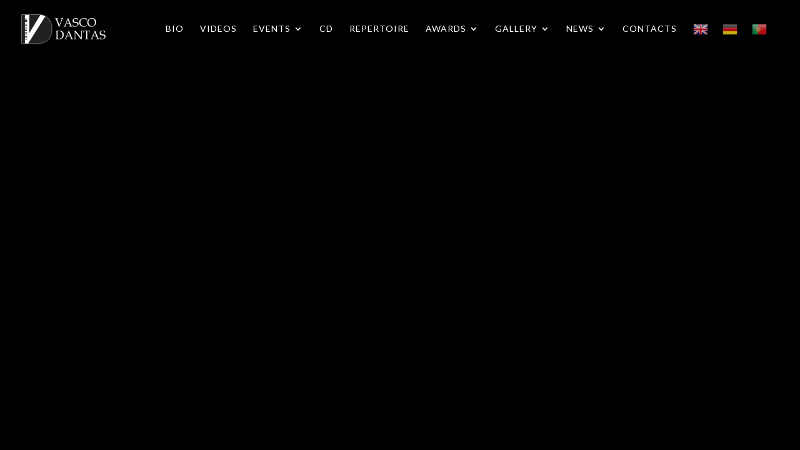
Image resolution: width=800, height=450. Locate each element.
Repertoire (379, 29)
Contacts (649, 29)
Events (272, 29)
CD (326, 29)
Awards (446, 29)
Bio (175, 29)
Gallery (516, 29)
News (580, 29)
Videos (218, 29)
